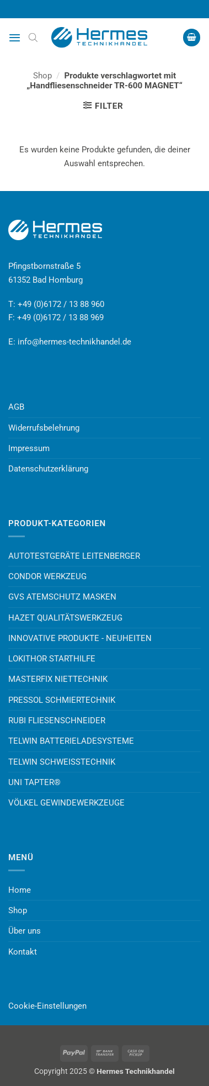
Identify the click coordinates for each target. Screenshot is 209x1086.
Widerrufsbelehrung (43, 428)
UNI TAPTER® (34, 782)
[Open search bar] (33, 37)
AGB (16, 407)
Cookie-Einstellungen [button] (47, 1006)
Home (19, 890)
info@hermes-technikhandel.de (74, 342)
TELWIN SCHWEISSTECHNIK (61, 762)
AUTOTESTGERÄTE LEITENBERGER (74, 556)
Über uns (24, 931)
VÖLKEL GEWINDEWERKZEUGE (66, 803)
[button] (14, 37)
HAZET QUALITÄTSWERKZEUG (65, 618)
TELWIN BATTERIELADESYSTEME (71, 741)
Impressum (29, 448)
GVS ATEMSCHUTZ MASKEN (62, 597)
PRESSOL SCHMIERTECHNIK (61, 700)
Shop (42, 76)
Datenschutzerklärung (48, 469)
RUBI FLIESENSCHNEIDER (56, 720)
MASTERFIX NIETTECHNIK (58, 679)
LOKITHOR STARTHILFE (51, 659)
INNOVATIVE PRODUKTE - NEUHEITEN (80, 638)
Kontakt (22, 952)
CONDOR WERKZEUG (47, 576)
